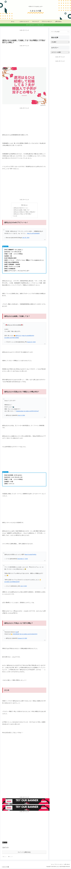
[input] (60, 31)
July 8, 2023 (23, 586)
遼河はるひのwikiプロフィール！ (21, 208)
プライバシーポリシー (57, 864)
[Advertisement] (24, 56)
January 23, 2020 (22, 639)
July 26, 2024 (25, 238)
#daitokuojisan (20, 411)
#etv (21, 634)
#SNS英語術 (16, 634)
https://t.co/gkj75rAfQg (30, 555)
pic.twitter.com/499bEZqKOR (11, 582)
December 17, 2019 (22, 559)
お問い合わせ (66, 864)
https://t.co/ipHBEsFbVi (28, 336)
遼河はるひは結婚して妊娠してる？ (21, 210)
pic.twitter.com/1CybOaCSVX (29, 634)
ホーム (50, 864)
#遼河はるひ (18, 336)
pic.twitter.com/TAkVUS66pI (11, 338)
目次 (22, 205)
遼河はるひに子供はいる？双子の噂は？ (22, 214)
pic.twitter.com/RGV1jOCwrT (31, 411)
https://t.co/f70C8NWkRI (33, 234)
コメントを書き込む (24, 853)
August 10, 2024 (31, 342)
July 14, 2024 (21, 416)
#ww (17, 632)
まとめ (14, 216)
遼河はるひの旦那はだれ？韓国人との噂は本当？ (24, 212)
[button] (68, 31)
